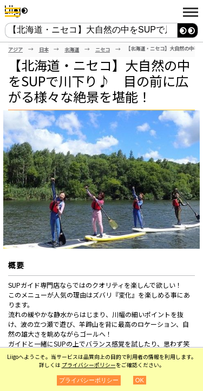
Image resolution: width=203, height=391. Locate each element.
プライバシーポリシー (89, 365)
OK (139, 380)
